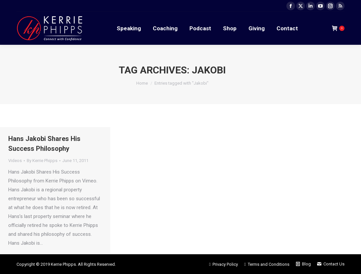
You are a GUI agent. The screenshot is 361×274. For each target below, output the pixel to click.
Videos (15, 160)
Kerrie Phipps (63, 264)
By (42, 160)
